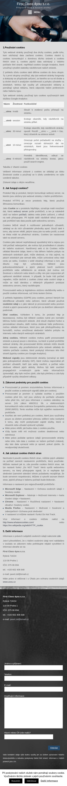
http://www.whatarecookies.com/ (18, 522)
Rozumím (15, 781)
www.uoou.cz (9, 582)
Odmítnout (31, 781)
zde (59, 536)
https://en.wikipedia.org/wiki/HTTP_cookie (23, 525)
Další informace (49, 781)
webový (17, 211)
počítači (23, 214)
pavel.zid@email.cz (19, 619)
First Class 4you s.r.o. (33, 4)
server (25, 211)
